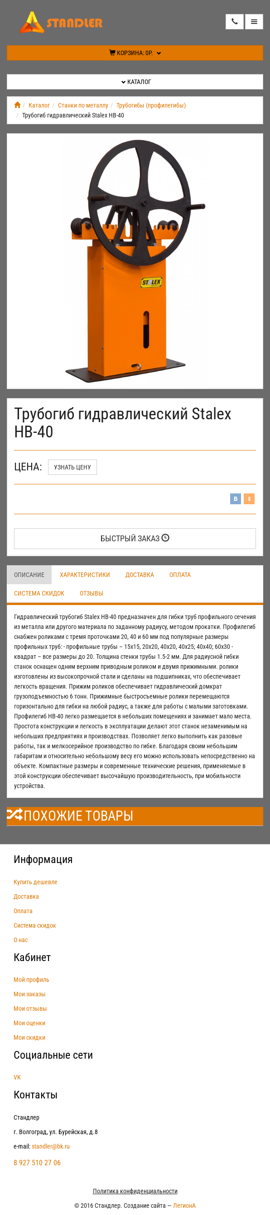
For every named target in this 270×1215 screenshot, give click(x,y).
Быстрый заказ (135, 538)
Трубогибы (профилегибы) (151, 105)
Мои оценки (29, 1023)
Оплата (180, 574)
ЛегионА (184, 1205)
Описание (29, 574)
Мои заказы (30, 994)
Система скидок (39, 593)
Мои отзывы (30, 1008)
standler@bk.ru (51, 1146)
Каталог (136, 81)
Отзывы (91, 593)
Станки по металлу (83, 105)
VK (17, 1077)
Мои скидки (29, 1037)
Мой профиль (31, 979)
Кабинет (32, 957)
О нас (21, 939)
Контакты (36, 1094)
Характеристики (85, 574)
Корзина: (135, 52)
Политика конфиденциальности (135, 1191)
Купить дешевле (36, 882)
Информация (43, 859)
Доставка (139, 574)
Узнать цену (72, 467)
